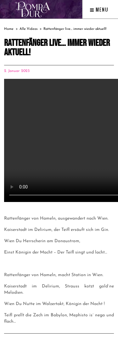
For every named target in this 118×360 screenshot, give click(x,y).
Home (9, 29)
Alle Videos (28, 29)
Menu (99, 9)
